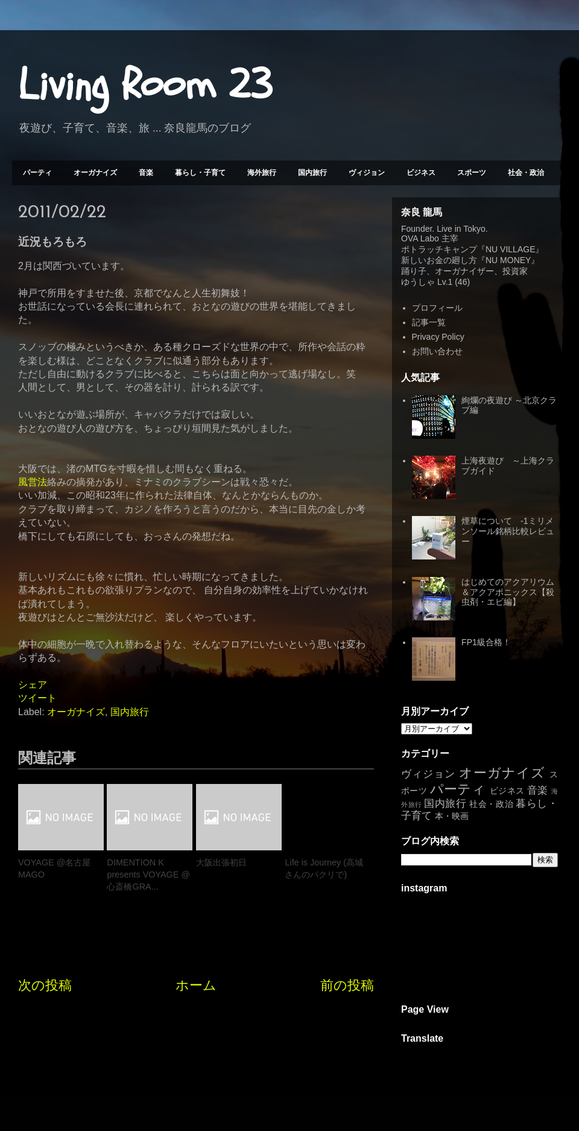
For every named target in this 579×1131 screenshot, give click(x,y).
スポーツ (471, 172)
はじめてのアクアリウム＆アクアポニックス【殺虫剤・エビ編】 (507, 592)
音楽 (146, 172)
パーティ (37, 172)
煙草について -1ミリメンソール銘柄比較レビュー (507, 531)
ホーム (196, 985)
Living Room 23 (145, 85)
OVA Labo (420, 238)
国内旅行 (312, 172)
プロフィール (437, 308)
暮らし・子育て (200, 172)
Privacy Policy (438, 337)
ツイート (37, 698)
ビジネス (421, 172)
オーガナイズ (95, 172)
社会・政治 (526, 172)
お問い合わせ (437, 351)
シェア (32, 685)
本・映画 (452, 816)
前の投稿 (347, 985)
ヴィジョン (367, 172)
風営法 (32, 482)
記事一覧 (429, 322)
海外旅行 (261, 172)
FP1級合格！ (486, 642)
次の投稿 (45, 985)
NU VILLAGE (510, 249)
